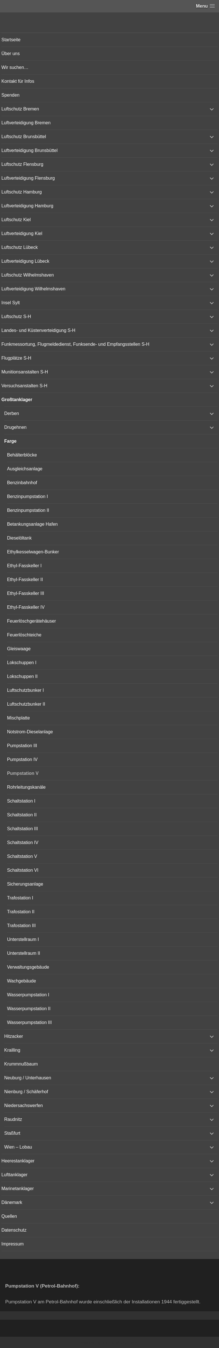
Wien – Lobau (18, 1147)
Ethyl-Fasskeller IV (26, 607)
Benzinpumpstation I (27, 496)
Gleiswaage (19, 648)
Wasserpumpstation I (28, 994)
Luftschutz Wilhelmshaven (27, 275)
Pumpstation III (22, 745)
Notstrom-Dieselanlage (30, 731)
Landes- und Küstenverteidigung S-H (38, 330)
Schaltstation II (22, 814)
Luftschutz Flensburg (22, 164)
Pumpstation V (23, 773)
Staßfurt (12, 1133)
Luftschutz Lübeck (19, 247)
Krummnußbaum (21, 1064)
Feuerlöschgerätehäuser (31, 621)
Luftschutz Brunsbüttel (23, 136)
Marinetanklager (17, 1188)
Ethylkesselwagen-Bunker (33, 551)
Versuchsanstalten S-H (24, 385)
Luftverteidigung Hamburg (27, 205)
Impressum (12, 1244)
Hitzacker (13, 1036)
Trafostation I (20, 897)
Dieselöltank (19, 538)
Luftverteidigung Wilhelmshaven (33, 288)
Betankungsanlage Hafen (32, 524)
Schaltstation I (21, 801)
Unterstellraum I (23, 939)
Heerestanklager (17, 1160)
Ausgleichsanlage (24, 468)
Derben (11, 413)
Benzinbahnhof (22, 482)
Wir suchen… (14, 67)
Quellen (9, 1216)
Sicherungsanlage (25, 884)
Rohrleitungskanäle (26, 787)
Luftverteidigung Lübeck (25, 261)
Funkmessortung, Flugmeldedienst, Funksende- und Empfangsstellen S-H (75, 344)
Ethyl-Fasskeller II (25, 579)
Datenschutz (13, 1230)
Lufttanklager (14, 1174)
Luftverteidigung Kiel (21, 233)
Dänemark (11, 1202)
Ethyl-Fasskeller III (25, 593)
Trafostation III (21, 925)
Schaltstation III (22, 828)
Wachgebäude (21, 981)
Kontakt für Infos (17, 81)
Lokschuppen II (22, 676)
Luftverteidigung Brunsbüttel (29, 150)
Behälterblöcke (22, 455)
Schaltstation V (22, 856)
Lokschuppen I (21, 662)
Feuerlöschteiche (24, 634)
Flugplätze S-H (16, 358)
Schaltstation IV (22, 842)
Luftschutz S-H (16, 316)
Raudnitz (13, 1119)
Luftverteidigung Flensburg (28, 178)
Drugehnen (15, 427)
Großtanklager (16, 399)
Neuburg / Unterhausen (27, 1077)
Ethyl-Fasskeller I (24, 565)
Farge (10, 441)
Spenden (10, 95)
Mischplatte (18, 718)
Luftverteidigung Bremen (25, 122)
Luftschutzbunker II (26, 704)
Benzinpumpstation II (28, 510)
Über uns (10, 53)
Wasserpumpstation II (28, 1008)
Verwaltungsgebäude (28, 967)
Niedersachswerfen (23, 1105)
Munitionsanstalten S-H (24, 371)
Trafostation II (20, 911)
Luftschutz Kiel (16, 219)
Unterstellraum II (23, 953)
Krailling (12, 1050)
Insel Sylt (10, 302)
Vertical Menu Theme (120, 1342)
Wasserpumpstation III (29, 1022)
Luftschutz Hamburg (21, 192)
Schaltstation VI (22, 870)
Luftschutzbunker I (25, 690)
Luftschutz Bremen (20, 108)
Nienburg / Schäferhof (26, 1091)
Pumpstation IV (22, 759)
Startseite (11, 39)
